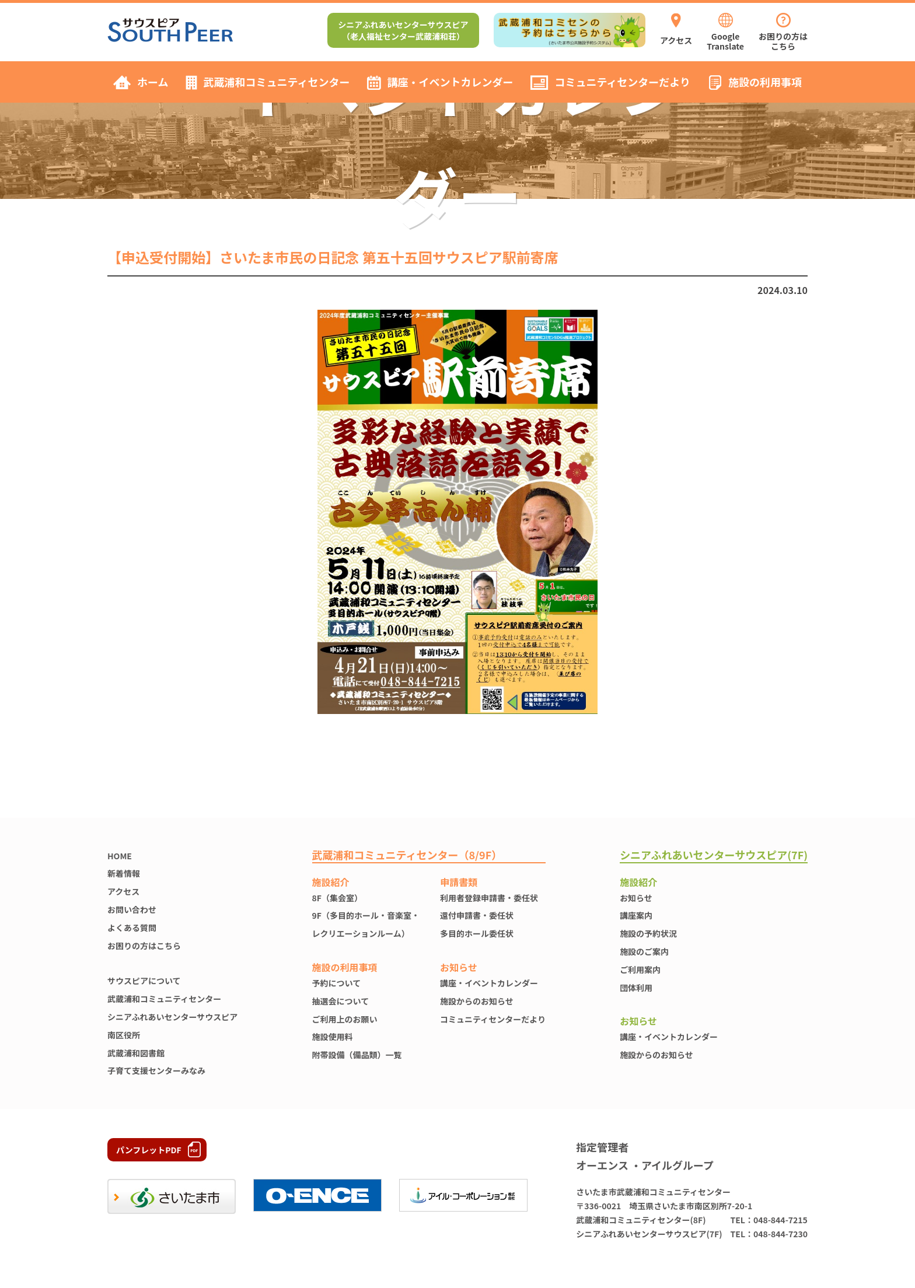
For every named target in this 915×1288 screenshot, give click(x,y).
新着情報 (123, 873)
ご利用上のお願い (345, 1019)
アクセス (123, 891)
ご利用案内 (640, 969)
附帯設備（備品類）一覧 (357, 1054)
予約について (336, 983)
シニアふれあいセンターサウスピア (172, 1017)
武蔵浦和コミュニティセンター (164, 999)
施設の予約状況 (648, 933)
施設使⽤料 (332, 1036)
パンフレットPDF (148, 1150)
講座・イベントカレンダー (489, 983)
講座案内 (636, 915)
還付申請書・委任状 (477, 915)
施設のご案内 (644, 951)
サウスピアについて (144, 980)
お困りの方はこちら (144, 945)
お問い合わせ (131, 909)
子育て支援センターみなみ (156, 1070)
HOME (119, 856)
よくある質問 (131, 927)
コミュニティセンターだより (493, 1019)
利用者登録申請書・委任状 (489, 898)
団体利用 (636, 987)
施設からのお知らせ (477, 1001)
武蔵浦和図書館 (136, 1053)
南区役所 (123, 1035)
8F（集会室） (337, 898)
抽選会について (340, 1001)
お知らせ (636, 898)
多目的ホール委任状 (477, 933)
